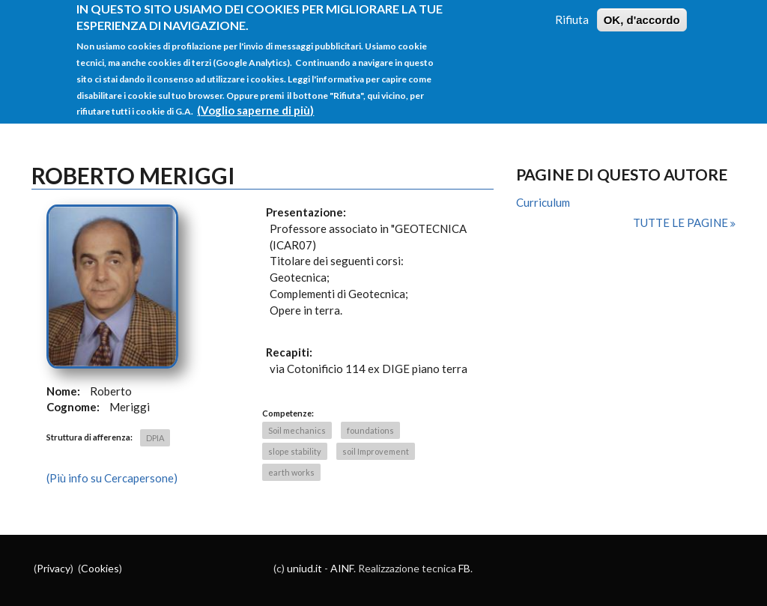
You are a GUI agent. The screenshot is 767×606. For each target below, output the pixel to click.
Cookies (100, 568)
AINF (342, 568)
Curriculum (543, 202)
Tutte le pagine (681, 222)
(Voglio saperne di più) (255, 102)
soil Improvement (375, 451)
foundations (370, 430)
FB (464, 568)
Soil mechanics (297, 430)
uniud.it (304, 568)
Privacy (53, 568)
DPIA (155, 438)
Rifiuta (572, 11)
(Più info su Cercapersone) (112, 478)
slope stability (294, 451)
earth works (291, 472)
